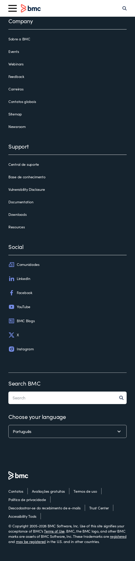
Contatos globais (22, 101)
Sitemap (15, 114)
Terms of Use (54, 531)
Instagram (20, 349)
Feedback (16, 76)
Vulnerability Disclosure (26, 189)
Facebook (20, 293)
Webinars (16, 64)
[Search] (124, 8)
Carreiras (15, 89)
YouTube (19, 307)
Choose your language (37, 416)
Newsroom (17, 126)
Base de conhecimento (26, 176)
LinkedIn (19, 279)
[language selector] (67, 431)
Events (13, 51)
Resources (16, 226)
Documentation (20, 201)
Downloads (17, 214)
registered (118, 536)
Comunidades (24, 264)
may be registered (31, 541)
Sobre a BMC (19, 38)
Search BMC (24, 383)
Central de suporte (23, 164)
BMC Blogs (21, 321)
